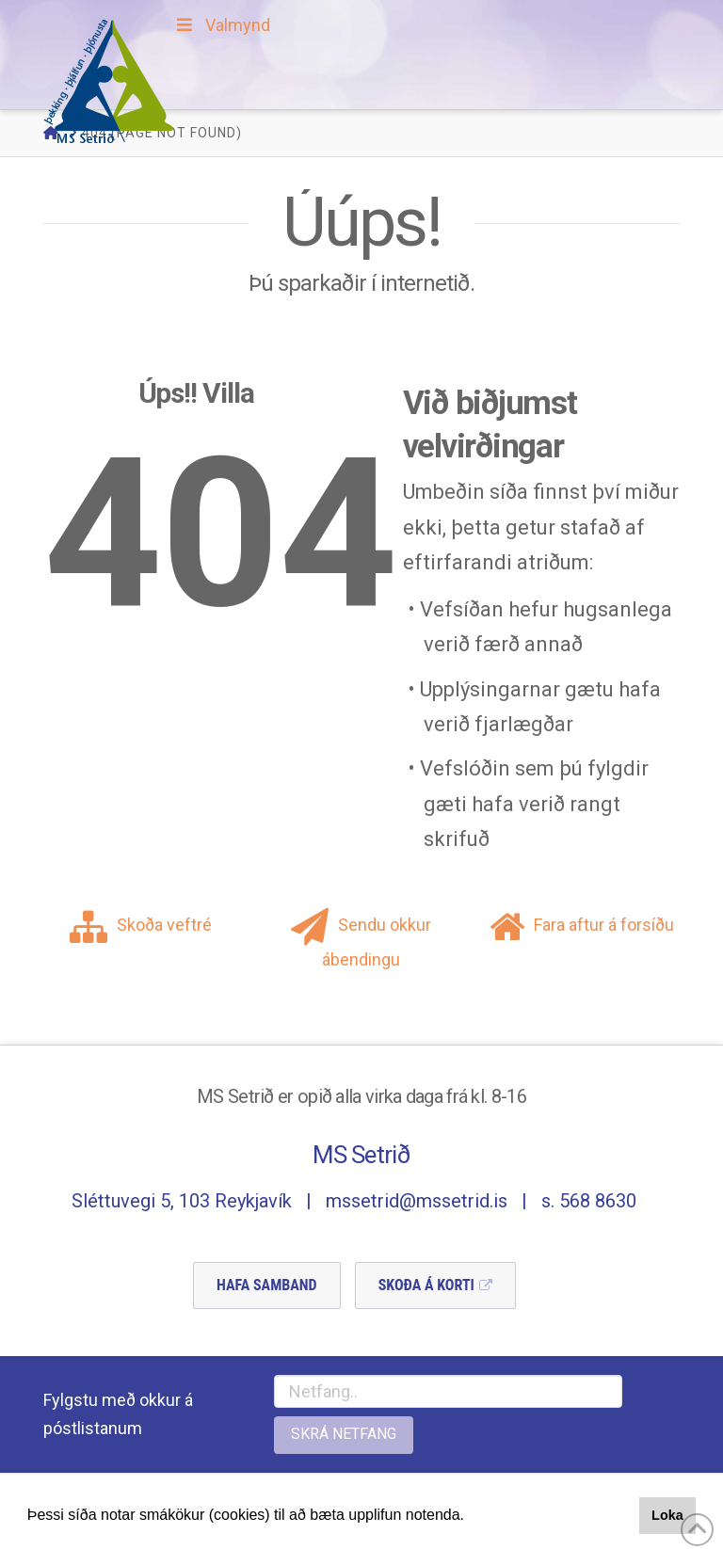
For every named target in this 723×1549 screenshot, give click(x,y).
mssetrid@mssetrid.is (416, 1201)
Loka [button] (667, 1515)
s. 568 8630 (588, 1201)
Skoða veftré (141, 924)
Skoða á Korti (426, 1285)
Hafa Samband (267, 1285)
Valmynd (221, 25)
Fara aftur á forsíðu (582, 924)
